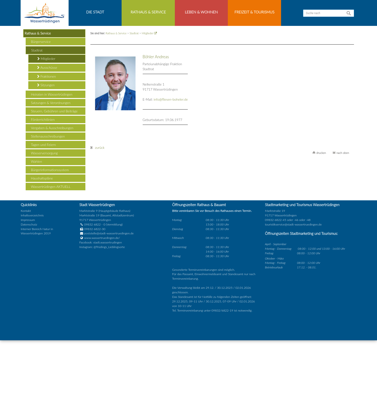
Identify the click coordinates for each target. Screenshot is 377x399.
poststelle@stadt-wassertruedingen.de (109, 292)
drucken (321, 211)
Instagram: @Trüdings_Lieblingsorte (102, 306)
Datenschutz (29, 283)
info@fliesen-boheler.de (170, 158)
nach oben (342, 211)
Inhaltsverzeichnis (32, 274)
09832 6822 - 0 (92, 283)
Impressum (28, 278)
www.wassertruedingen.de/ (102, 297)
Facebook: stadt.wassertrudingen (100, 301)
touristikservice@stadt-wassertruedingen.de (293, 283)
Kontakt (26, 270)
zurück (97, 206)
